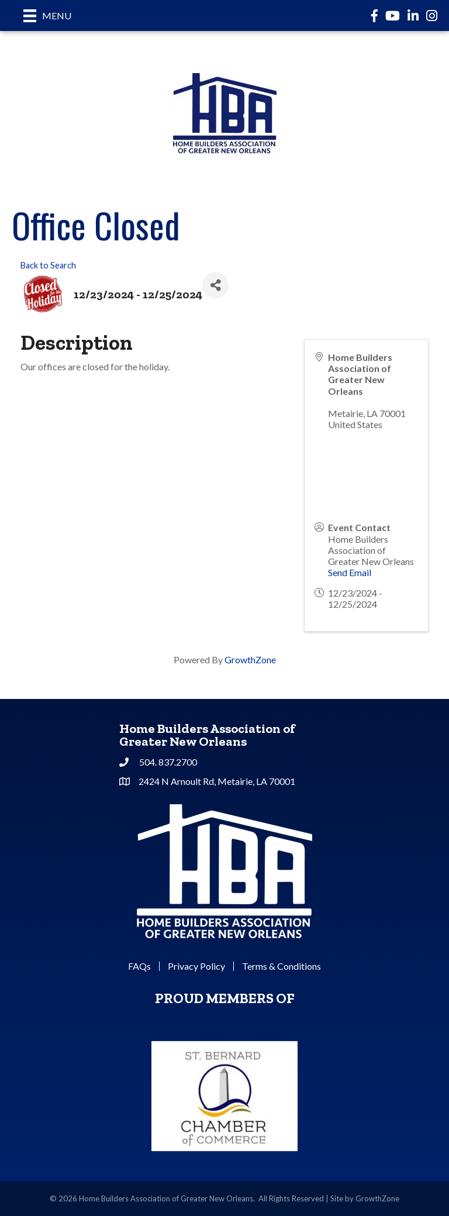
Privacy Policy (196, 966)
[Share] (215, 285)
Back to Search (48, 265)
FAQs (139, 966)
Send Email (349, 572)
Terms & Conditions (281, 966)
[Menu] (47, 15)
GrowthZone (250, 659)
